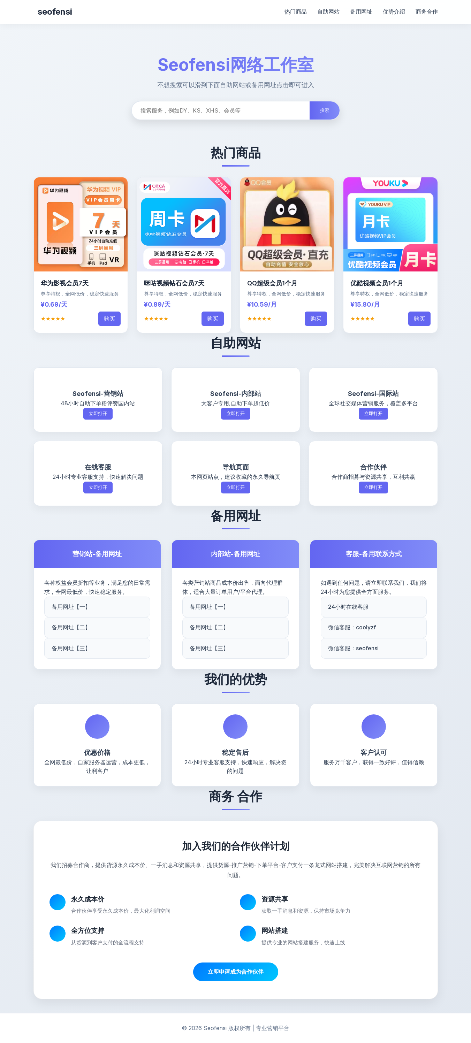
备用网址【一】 (71, 606)
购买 (109, 318)
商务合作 (427, 11)
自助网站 (328, 11)
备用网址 (361, 11)
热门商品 (295, 11)
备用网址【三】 (71, 648)
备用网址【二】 (71, 627)
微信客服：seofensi (353, 648)
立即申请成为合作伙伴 (236, 971)
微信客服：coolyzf (352, 627)
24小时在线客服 (348, 606)
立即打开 (98, 413)
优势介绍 (394, 11)
